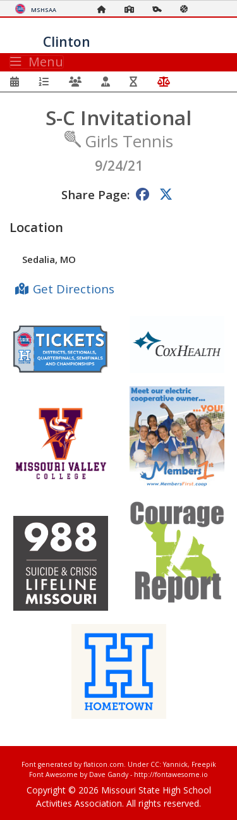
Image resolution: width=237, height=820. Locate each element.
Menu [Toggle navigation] (36, 62)
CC (154, 764)
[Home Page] (105, 9)
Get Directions (73, 289)
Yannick (175, 764)
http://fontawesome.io (171, 774)
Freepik (203, 764)
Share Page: (95, 194)
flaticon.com (103, 764)
